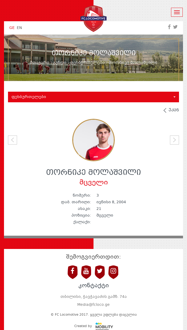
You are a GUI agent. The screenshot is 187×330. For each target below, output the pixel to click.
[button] (12, 140)
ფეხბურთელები (87, 63)
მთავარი (39, 63)
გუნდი (59, 63)
